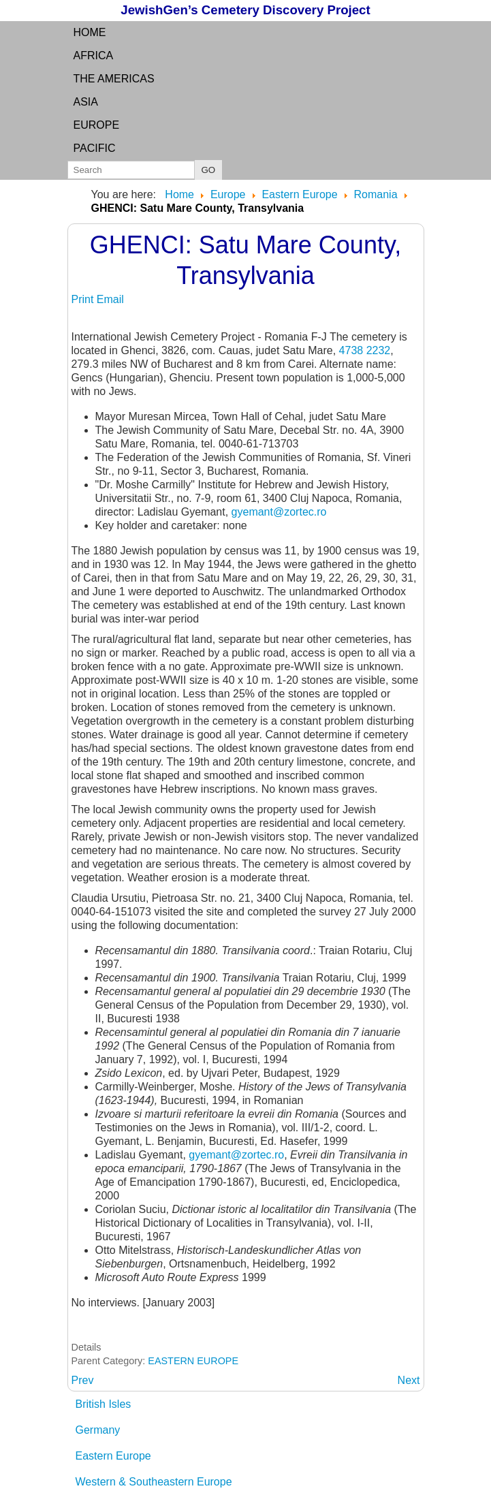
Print (84, 299)
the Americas (114, 78)
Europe (97, 125)
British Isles (103, 1404)
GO (209, 170)
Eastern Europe (113, 1456)
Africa (94, 55)
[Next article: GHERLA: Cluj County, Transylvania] (409, 1380)
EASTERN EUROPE (193, 1360)
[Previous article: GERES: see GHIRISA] (83, 1380)
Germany (98, 1430)
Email (110, 299)
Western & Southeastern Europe (154, 1482)
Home (90, 32)
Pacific (95, 148)
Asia (86, 102)
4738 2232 (365, 350)
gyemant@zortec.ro (279, 512)
